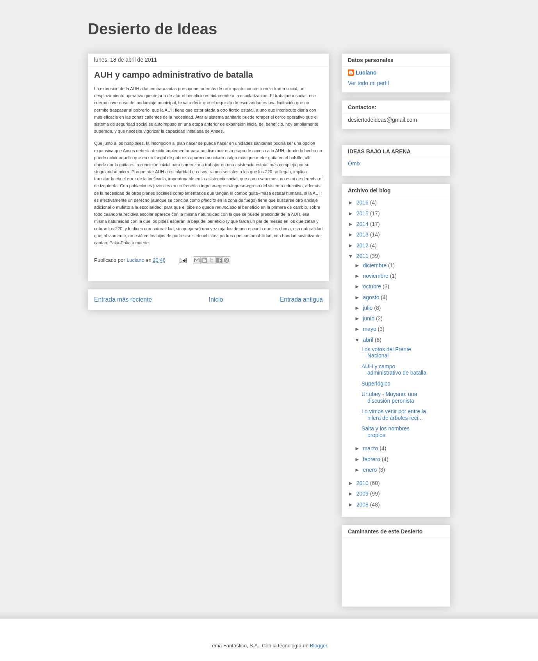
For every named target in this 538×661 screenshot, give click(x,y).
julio (368, 308)
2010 (363, 483)
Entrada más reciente (123, 299)
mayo (370, 329)
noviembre (376, 276)
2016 (363, 202)
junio (369, 318)
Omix (354, 163)
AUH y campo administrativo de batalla (394, 369)
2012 (363, 245)
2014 (363, 224)
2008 (363, 504)
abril (368, 340)
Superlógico (376, 383)
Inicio (216, 299)
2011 (363, 256)
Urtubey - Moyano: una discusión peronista (389, 397)
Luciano (366, 72)
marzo (371, 448)
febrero (372, 459)
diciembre (375, 265)
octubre (373, 286)
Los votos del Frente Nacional (386, 352)
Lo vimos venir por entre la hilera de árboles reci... (394, 414)
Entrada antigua (301, 299)
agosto (372, 297)
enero (370, 470)
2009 (363, 493)
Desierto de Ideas (152, 28)
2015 (363, 213)
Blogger (318, 646)
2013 (363, 234)
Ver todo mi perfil (368, 83)
